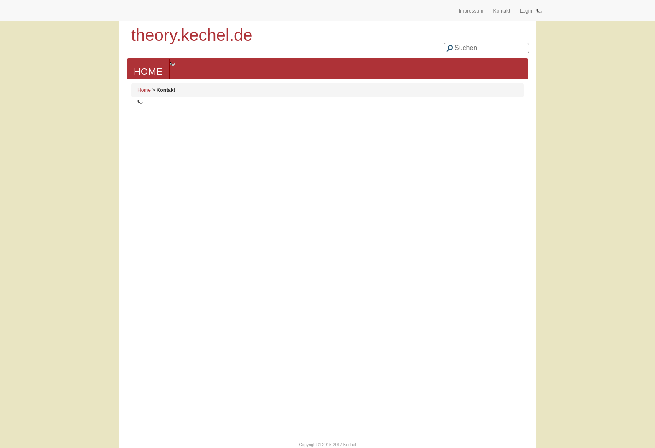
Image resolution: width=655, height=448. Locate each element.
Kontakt (501, 11)
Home (148, 71)
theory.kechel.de (192, 35)
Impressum (471, 11)
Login (526, 11)
